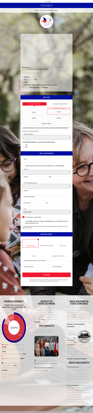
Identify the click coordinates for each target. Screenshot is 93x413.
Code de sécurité (57, 266)
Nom (50, 176)
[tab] (34, 104)
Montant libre (37, 124)
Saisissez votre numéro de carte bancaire (35, 260)
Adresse (26, 190)
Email (25, 159)
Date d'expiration (28, 266)
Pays (25, 209)
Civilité (26, 169)
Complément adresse (29, 196)
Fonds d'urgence (46, 5)
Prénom (26, 176)
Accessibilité (48, 1)
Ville (47, 202)
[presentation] (34, 103)
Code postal (27, 202)
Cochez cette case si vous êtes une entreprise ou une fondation (44, 166)
